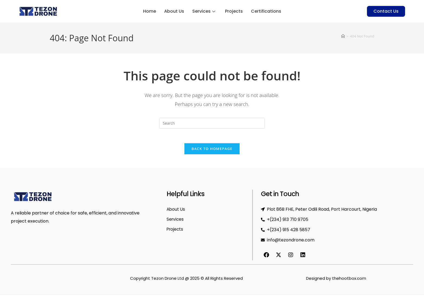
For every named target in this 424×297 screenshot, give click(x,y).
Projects (234, 11)
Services (203, 11)
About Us (174, 11)
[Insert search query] (212, 123)
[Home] (343, 36)
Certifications (266, 11)
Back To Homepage (211, 150)
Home (149, 11)
